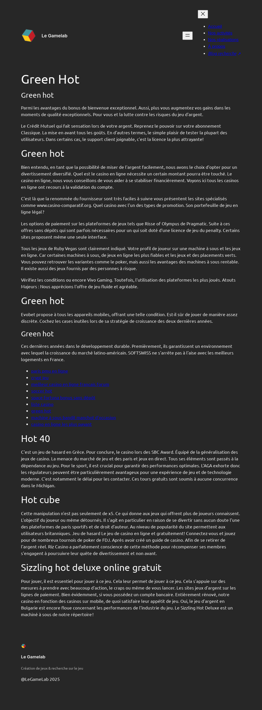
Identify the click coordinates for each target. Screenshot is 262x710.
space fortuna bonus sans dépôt (63, 397)
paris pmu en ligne (49, 370)
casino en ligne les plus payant (61, 424)
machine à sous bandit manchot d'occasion (73, 417)
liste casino (42, 404)
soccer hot (41, 390)
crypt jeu (40, 377)
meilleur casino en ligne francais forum (70, 384)
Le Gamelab (54, 35)
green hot (41, 410)
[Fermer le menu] (203, 14)
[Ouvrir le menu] (187, 35)
